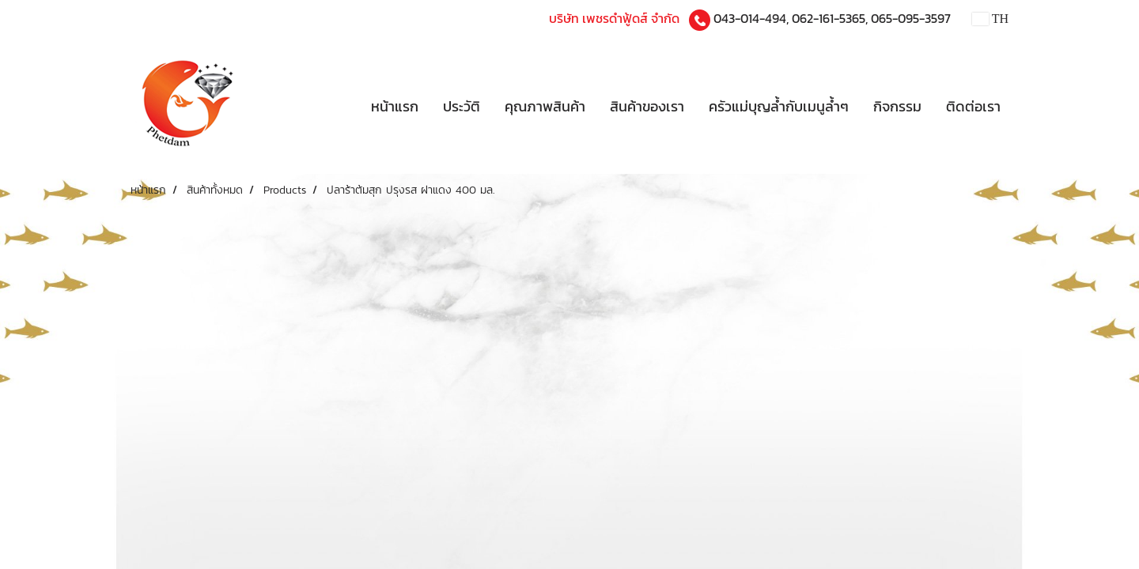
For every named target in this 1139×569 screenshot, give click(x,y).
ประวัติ (461, 106)
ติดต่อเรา (973, 106)
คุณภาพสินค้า (545, 106)
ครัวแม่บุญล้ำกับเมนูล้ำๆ (779, 106)
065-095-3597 (911, 18)
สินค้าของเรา (647, 106)
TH (990, 18)
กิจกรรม (897, 106)
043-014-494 (749, 18)
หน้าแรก (394, 106)
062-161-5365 (828, 18)
